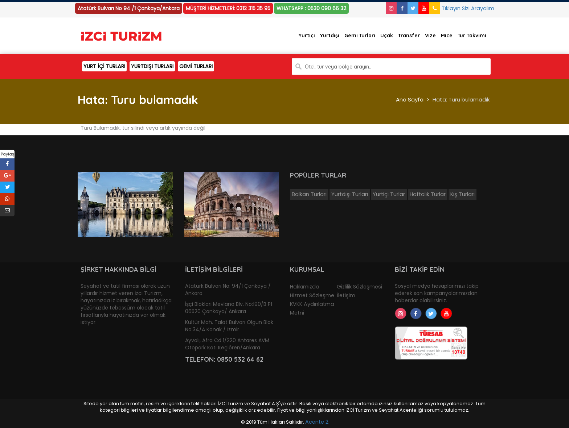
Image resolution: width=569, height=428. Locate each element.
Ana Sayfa (409, 99)
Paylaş (7, 154)
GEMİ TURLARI (196, 66)
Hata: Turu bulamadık (461, 99)
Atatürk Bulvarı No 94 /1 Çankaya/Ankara (129, 8)
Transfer (409, 35)
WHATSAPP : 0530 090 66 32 (311, 8)
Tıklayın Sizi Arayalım (461, 8)
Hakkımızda (304, 286)
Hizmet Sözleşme (312, 295)
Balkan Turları (309, 194)
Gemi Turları (359, 35)
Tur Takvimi (472, 35)
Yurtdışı (329, 35)
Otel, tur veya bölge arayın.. (338, 66)
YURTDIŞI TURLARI (152, 66)
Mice (447, 35)
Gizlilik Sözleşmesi (359, 286)
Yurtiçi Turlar (389, 194)
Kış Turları (462, 194)
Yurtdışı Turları (349, 194)
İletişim (346, 295)
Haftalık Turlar (428, 194)
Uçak (386, 35)
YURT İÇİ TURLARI (104, 66)
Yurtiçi (307, 35)
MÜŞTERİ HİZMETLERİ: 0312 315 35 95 (228, 8)
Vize (430, 35)
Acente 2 (316, 421)
